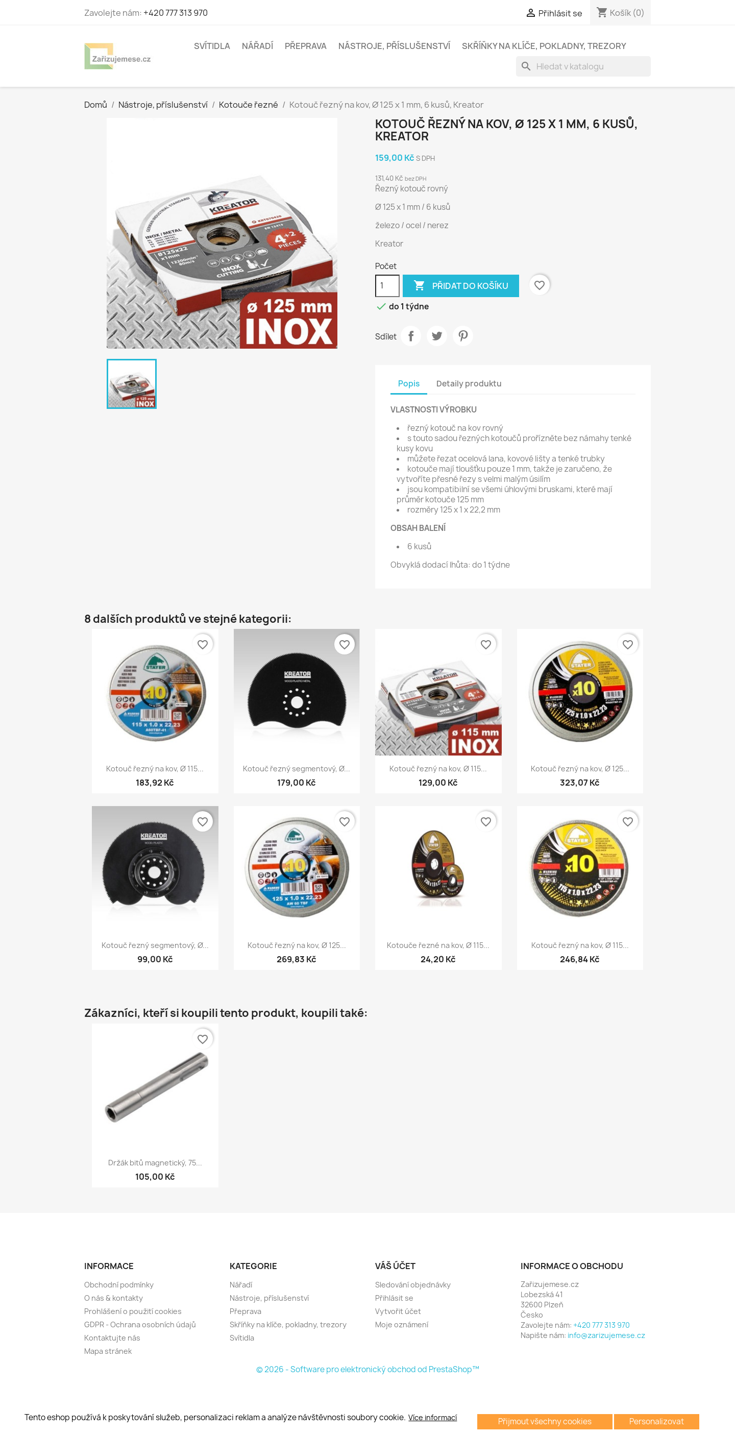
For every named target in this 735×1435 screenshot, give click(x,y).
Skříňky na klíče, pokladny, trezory (544, 46)
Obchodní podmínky (119, 1285)
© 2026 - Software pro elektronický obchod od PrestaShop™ (367, 1369)
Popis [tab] (409, 383)
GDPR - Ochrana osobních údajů (140, 1324)
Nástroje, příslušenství (394, 46)
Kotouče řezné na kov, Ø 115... (438, 945)
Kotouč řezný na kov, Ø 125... (580, 768)
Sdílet (411, 336)
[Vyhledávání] (583, 66)
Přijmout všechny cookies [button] (545, 1421)
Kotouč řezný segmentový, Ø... (296, 768)
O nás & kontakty (113, 1298)
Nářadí (257, 46)
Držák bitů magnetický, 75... (155, 1163)
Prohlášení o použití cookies (133, 1311)
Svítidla (212, 46)
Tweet (437, 336)
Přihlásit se (394, 1298)
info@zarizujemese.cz (606, 1335)
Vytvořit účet (398, 1311)
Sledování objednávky (413, 1285)
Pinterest (463, 336)
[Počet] (387, 286)
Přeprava (306, 46)
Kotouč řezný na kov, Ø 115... (155, 768)
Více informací (432, 1417)
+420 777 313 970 (175, 12)
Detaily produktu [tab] (469, 383)
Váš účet (395, 1266)
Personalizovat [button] (656, 1421)
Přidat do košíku (460, 286)
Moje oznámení (401, 1324)
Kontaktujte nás (112, 1338)
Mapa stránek (108, 1351)
